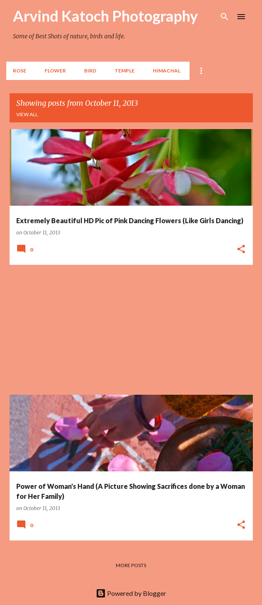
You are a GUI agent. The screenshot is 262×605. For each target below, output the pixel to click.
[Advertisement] (131, 329)
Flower (55, 70)
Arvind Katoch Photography (105, 16)
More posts (131, 565)
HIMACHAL (166, 70)
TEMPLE (125, 70)
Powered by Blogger (131, 593)
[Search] (225, 17)
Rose (19, 70)
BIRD (90, 70)
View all (27, 114)
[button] (241, 249)
